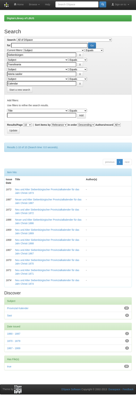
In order (72, 124)
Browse (34, 4)
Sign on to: (120, 4)
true (9, 366)
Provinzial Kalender (18, 308)
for (8, 45)
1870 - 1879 (13, 341)
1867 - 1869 (13, 348)
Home (19, 4)
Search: (11, 39)
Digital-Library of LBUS (20, 18)
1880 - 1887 (13, 333)
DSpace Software (71, 389)
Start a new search (19, 89)
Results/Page (15, 124)
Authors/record (104, 124)
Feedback (128, 389)
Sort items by (43, 124)
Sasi (9, 315)
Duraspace (114, 389)
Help (47, 4)
